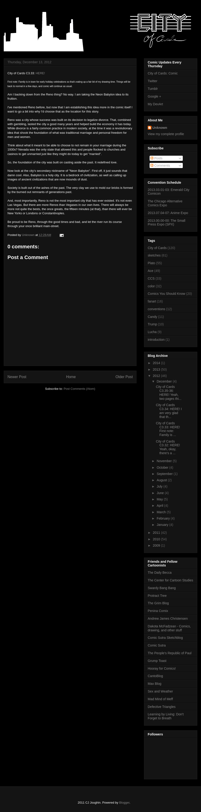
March (162, 512)
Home (71, 377)
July (160, 486)
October (163, 467)
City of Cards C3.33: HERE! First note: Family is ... (168, 429)
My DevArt (155, 104)
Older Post (124, 377)
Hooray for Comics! (162, 668)
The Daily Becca (160, 572)
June (161, 493)
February (164, 518)
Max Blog (154, 683)
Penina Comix (158, 611)
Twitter (152, 81)
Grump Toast (157, 661)
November (164, 461)
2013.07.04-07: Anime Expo (168, 213)
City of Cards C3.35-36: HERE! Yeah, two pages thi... (168, 392)
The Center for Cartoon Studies (170, 580)
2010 (157, 539)
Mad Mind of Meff (160, 699)
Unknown (159, 128)
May (160, 499)
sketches (154, 255)
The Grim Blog (158, 603)
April (160, 505)
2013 (157, 369)
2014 (157, 363)
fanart (152, 301)
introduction (156, 339)
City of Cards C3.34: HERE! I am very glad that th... (169, 410)
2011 (157, 532)
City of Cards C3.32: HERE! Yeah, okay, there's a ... (168, 447)
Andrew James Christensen (168, 618)
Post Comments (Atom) (79, 388)
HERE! (40, 73)
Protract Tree (157, 596)
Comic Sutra (157, 645)
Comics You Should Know (166, 293)
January (163, 525)
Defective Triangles (162, 707)
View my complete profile (166, 134)
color (151, 286)
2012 (157, 376)
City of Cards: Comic (163, 73)
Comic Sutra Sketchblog (165, 638)
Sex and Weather (160, 691)
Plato (151, 263)
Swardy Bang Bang (162, 588)
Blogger (124, 802)
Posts (156, 158)
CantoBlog (155, 676)
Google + (154, 96)
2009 (157, 545)
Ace (150, 271)
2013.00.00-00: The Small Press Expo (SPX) (166, 222)
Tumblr (153, 89)
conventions (156, 309)
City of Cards (157, 248)
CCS (151, 278)
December (164, 381)
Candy (152, 317)
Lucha (152, 332)
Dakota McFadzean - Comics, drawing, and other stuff (169, 628)
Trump (152, 324)
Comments (160, 165)
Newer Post (16, 377)
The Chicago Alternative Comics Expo (165, 203)
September (165, 474)
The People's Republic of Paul (169, 653)
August (162, 480)
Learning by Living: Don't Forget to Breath (166, 716)
